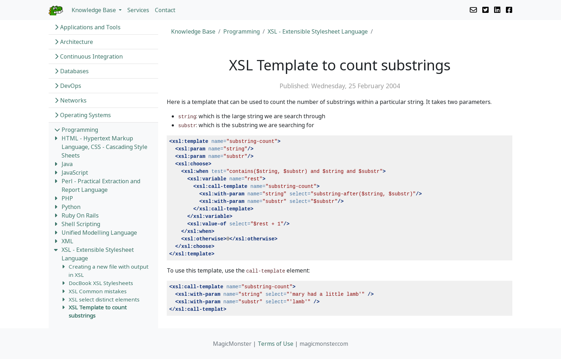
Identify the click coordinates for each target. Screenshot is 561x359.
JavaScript (75, 172)
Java (67, 164)
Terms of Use (275, 344)
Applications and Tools (87, 27)
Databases (71, 71)
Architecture (73, 42)
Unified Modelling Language (99, 232)
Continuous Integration (88, 56)
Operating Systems (82, 115)
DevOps (67, 86)
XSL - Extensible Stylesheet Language (318, 31)
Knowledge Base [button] (94, 10)
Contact (165, 10)
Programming (76, 130)
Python (71, 207)
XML (67, 241)
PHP (67, 198)
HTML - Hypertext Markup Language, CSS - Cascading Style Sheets (104, 146)
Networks (70, 100)
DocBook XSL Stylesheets (101, 282)
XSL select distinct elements (104, 299)
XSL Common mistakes (98, 291)
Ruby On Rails (80, 215)
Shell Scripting (81, 224)
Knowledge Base (193, 31)
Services (138, 10)
